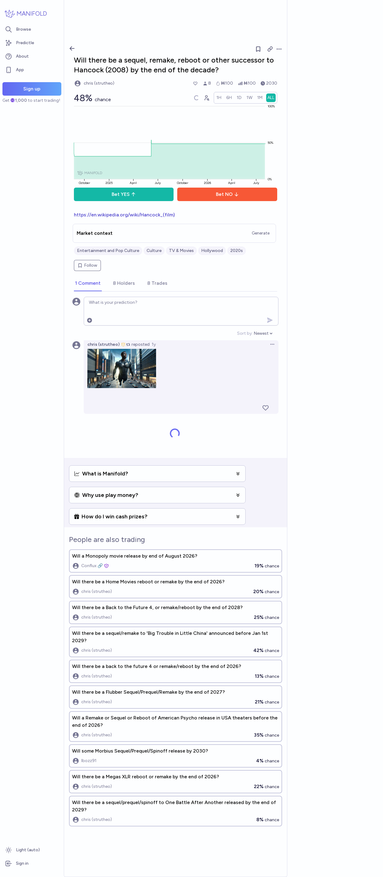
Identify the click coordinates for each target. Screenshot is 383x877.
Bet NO (227, 194)
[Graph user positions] (206, 98)
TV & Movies (181, 250)
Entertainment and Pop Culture (108, 250)
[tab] (88, 283)
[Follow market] (258, 49)
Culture (154, 250)
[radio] (219, 97)
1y (154, 344)
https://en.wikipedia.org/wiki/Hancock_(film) (124, 215)
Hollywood (212, 250)
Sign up (31, 89)
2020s (236, 250)
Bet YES (124, 194)
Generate (261, 233)
